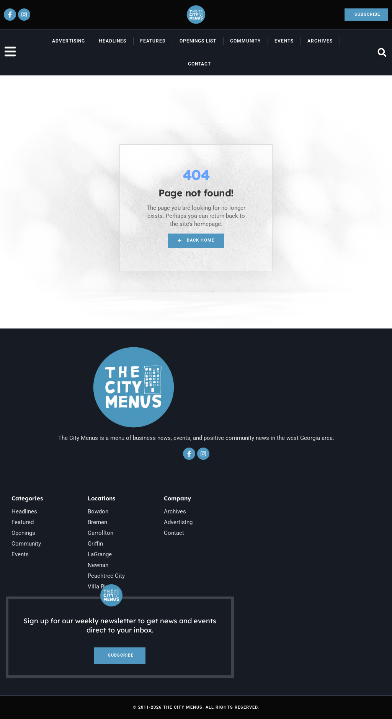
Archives (320, 41)
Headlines (112, 41)
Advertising (68, 41)
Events (284, 41)
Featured (153, 41)
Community (245, 41)
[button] (382, 52)
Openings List (198, 41)
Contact (199, 64)
